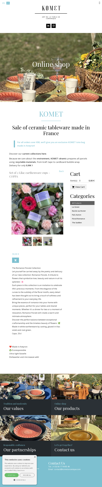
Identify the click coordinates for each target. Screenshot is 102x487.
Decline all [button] (27, 475)
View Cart (78, 187)
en (8, 3)
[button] (99, 3)
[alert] (19, 470)
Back (61, 171)
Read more (21, 470)
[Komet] (51, 12)
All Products (76, 203)
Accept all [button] (12, 475)
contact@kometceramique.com (67, 469)
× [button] (35, 457)
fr (3, 3)
